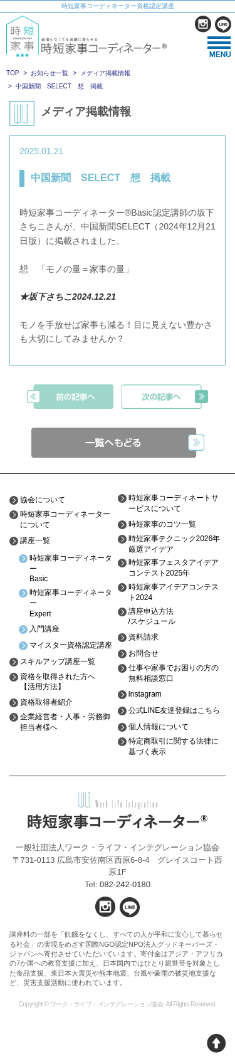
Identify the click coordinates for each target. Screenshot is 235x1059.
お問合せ (143, 653)
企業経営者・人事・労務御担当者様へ (65, 722)
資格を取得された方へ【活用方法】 (57, 682)
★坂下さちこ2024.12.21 (67, 297)
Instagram (145, 694)
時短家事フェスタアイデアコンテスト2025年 (173, 567)
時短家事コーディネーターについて (65, 519)
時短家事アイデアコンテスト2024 (173, 592)
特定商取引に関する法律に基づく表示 (173, 746)
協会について (42, 499)
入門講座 (44, 628)
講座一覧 (35, 540)
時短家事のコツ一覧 (162, 524)
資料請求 (143, 637)
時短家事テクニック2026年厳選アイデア (174, 544)
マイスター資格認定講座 (70, 645)
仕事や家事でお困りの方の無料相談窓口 (173, 673)
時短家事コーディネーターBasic (70, 569)
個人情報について (158, 726)
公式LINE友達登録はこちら (174, 710)
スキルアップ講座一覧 (57, 661)
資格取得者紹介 (46, 702)
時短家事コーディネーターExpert (70, 603)
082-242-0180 (125, 884)
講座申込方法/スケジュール (151, 616)
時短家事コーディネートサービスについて (173, 503)
